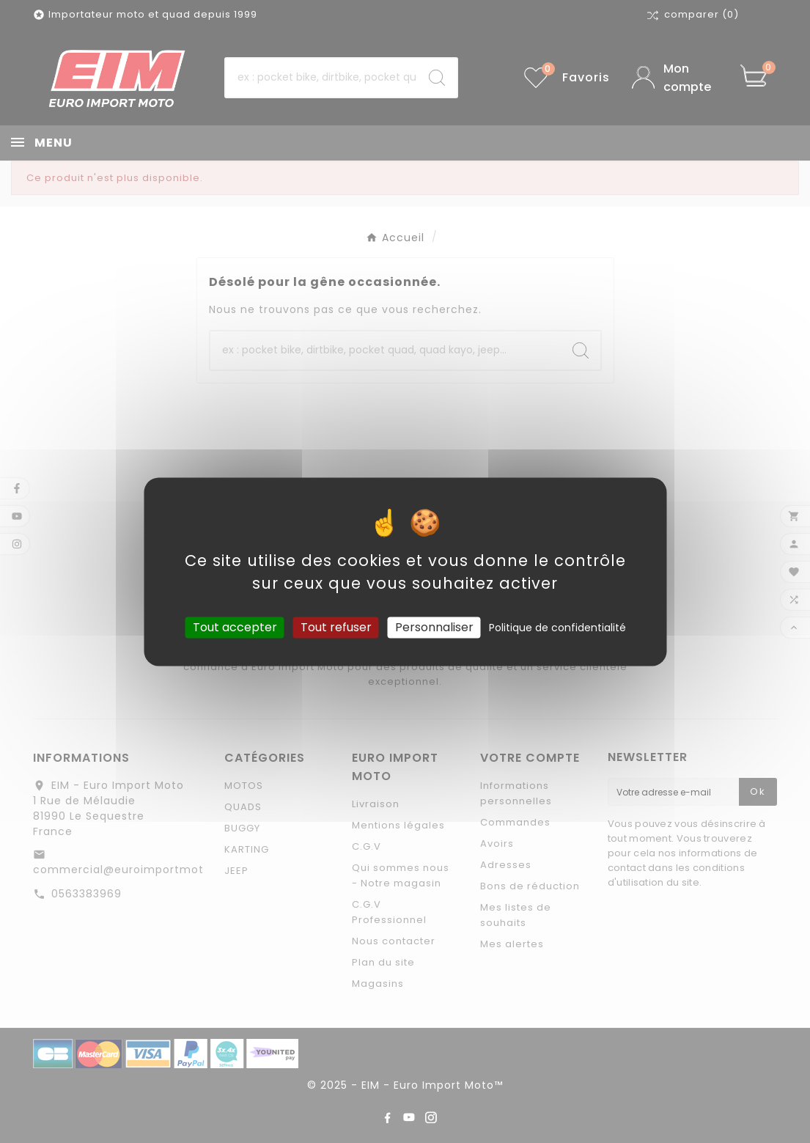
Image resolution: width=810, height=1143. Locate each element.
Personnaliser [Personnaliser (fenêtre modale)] (434, 627)
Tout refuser (336, 627)
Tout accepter (235, 627)
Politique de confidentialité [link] (557, 627)
